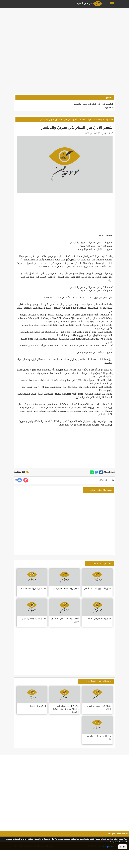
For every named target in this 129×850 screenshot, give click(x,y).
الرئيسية (109, 119)
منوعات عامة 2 (86, 119)
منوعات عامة (99, 119)
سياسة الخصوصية (110, 846)
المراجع (108, 107)
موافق (122, 846)
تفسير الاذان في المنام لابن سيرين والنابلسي (92, 104)
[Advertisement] (64, 29)
